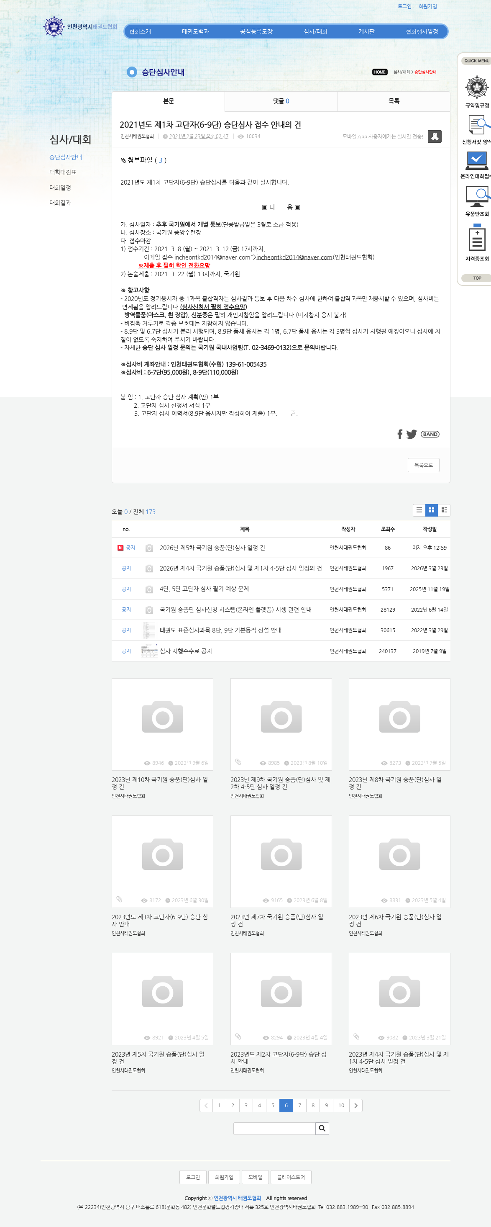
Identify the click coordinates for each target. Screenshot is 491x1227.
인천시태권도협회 (137, 136)
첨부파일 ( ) (144, 160)
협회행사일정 (422, 31)
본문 (168, 101)
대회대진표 (63, 172)
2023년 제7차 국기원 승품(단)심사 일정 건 (276, 920)
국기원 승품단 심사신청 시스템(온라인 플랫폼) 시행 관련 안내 (236, 609)
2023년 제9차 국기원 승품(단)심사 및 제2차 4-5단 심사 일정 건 (280, 783)
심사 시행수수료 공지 (186, 651)
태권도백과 (195, 31)
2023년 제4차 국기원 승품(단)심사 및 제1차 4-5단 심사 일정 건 (399, 1058)
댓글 (281, 101)
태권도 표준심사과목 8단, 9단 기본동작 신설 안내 (220, 630)
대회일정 (60, 187)
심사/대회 (315, 31)
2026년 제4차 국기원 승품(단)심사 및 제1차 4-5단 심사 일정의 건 (241, 568)
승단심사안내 (65, 157)
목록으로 (423, 465)
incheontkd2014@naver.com (212, 257)
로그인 (405, 6)
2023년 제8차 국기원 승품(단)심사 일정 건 (395, 783)
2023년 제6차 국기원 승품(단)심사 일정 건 (395, 920)
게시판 (366, 31)
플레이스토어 (291, 1177)
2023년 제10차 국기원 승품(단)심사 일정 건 (160, 783)
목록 (394, 101)
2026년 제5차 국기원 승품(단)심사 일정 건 (212, 547)
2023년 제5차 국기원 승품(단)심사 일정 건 (158, 1058)
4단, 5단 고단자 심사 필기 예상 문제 (204, 588)
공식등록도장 (256, 31)
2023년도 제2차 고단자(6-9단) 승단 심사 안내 (278, 1058)
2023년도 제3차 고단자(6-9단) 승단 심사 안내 (160, 920)
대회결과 (60, 202)
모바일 (255, 1177)
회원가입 (428, 6)
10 (341, 1105)
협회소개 (140, 31)
